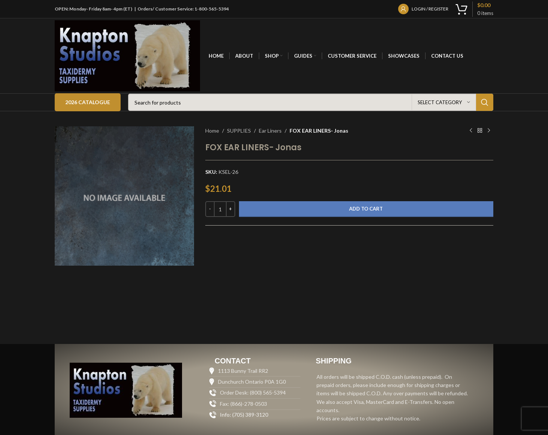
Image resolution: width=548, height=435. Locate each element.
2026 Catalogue (87, 102)
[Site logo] (127, 55)
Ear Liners (270, 130)
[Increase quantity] (230, 209)
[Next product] (488, 130)
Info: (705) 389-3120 (244, 414)
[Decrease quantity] (210, 209)
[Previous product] (470, 130)
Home (212, 130)
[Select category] (444, 102)
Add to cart (366, 209)
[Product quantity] (220, 209)
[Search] (310, 102)
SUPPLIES (239, 130)
